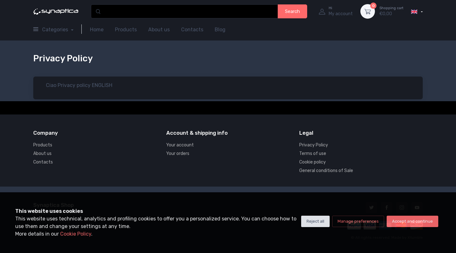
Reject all (315, 221)
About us (159, 30)
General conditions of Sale (326, 170)
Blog (220, 30)
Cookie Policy (75, 234)
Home (97, 30)
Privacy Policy (313, 145)
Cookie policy (312, 162)
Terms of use (312, 153)
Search (292, 11)
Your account (180, 145)
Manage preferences (358, 221)
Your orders (177, 153)
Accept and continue (412, 221)
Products (126, 30)
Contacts (192, 30)
